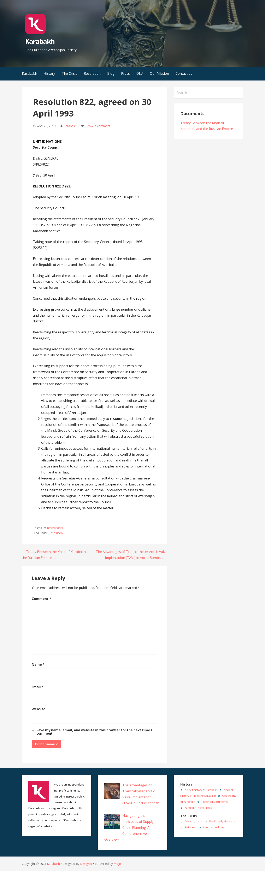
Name (38, 664)
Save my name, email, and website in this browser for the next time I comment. (94, 731)
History (49, 73)
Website (38, 709)
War (200, 821)
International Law (213, 827)
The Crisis (69, 73)
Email (37, 687)
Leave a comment (98, 126)
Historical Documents (214, 802)
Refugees (191, 827)
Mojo (117, 864)
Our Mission (159, 73)
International (55, 528)
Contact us (184, 73)
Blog (110, 73)
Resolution (92, 73)
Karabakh (39, 41)
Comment (41, 598)
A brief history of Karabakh (201, 790)
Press (125, 73)
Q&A (139, 73)
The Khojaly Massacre (222, 821)
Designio (86, 864)
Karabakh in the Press (198, 808)
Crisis (188, 821)
